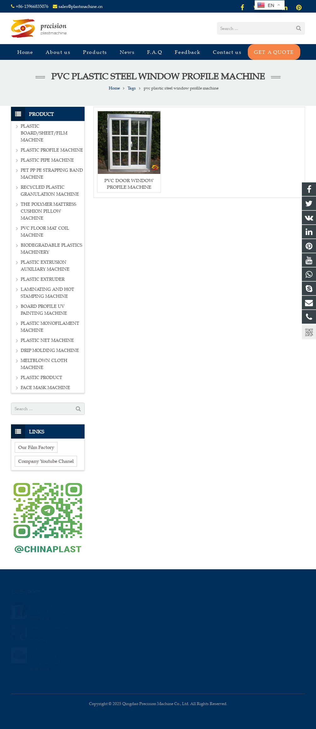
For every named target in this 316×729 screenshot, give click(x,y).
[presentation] (135, 675)
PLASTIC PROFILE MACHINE (52, 150)
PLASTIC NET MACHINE (47, 340)
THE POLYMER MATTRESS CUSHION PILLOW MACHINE (48, 211)
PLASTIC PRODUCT (41, 377)
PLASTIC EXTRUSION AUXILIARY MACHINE (45, 266)
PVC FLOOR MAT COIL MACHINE (45, 232)
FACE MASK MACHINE (45, 387)
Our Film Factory (36, 447)
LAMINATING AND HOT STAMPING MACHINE (47, 293)
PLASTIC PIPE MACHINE (47, 160)
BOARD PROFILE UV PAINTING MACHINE (44, 310)
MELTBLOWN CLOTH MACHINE (44, 364)
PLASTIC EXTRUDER (42, 279)
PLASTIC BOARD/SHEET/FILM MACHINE (44, 133)
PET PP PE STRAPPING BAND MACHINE (52, 174)
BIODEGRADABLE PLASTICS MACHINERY (51, 249)
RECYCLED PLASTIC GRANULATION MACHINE (50, 191)
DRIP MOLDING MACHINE (50, 350)
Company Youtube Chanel (46, 461)
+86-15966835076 (32, 6)
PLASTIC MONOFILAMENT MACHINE (50, 327)
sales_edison (181, 632)
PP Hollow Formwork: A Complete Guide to (49, 649)
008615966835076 (185, 605)
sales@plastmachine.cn (80, 6)
